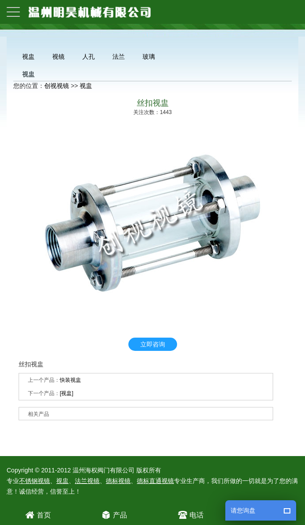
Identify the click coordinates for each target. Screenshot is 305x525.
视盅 (28, 56)
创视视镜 (56, 85)
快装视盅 (70, 380)
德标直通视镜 (155, 480)
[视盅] (66, 393)
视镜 (58, 56)
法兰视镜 (87, 480)
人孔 (88, 56)
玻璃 (149, 56)
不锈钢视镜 (34, 480)
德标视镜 (118, 480)
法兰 (118, 56)
